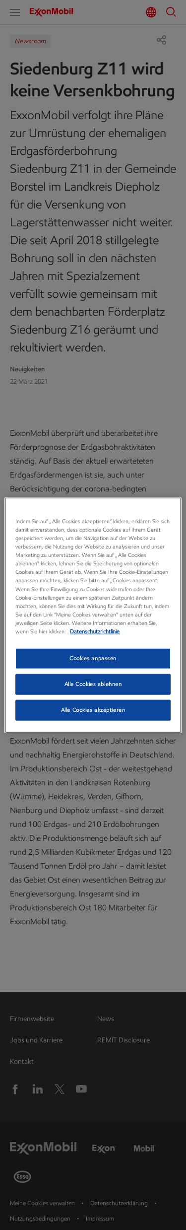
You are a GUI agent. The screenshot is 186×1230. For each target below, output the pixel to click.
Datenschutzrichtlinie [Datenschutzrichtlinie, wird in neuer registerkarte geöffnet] (95, 630)
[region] (92, 615)
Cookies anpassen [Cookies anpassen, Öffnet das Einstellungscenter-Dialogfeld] (93, 658)
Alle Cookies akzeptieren (93, 709)
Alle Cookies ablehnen (93, 683)
